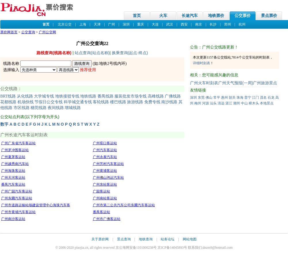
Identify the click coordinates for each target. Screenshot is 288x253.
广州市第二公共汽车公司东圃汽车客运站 (124, 205)
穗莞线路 (38, 108)
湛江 (228, 103)
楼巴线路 (118, 102)
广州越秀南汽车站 (15, 164)
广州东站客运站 (105, 184)
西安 (184, 24)
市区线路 (22, 108)
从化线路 (25, 96)
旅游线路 (135, 102)
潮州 (236, 103)
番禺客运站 (101, 212)
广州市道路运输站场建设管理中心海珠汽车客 (35, 205)
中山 (244, 103)
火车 (163, 15)
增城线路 (73, 108)
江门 (255, 98)
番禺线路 (105, 96)
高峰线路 (156, 96)
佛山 (209, 98)
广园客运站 (101, 191)
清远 (221, 103)
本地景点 (267, 103)
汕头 (213, 103)
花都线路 (8, 102)
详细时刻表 (201, 63)
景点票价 (269, 15)
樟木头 (254, 103)
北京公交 (65, 24)
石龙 (271, 98)
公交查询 (28, 32)
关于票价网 (100, 239)
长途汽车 (190, 15)
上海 (82, 24)
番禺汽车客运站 (13, 184)
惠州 (224, 98)
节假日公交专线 (48, 102)
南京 (198, 24)
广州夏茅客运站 (13, 157)
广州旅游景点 (265, 83)
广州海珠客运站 (13, 171)
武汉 (169, 24)
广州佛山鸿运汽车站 (108, 178)
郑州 (227, 24)
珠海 (240, 98)
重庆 (140, 24)
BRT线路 (8, 96)
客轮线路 (101, 102)
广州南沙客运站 (13, 219)
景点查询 (124, 239)
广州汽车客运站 (105, 150)
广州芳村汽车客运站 (108, 164)
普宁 (247, 98)
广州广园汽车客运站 (16, 191)
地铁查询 (146, 239)
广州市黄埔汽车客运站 (18, 212)
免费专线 (152, 102)
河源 (205, 103)
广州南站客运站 (105, 198)
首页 (137, 15)
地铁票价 (216, 15)
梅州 (197, 103)
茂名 (263, 98)
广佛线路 (173, 96)
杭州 (242, 24)
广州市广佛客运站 (106, 219)
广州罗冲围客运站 (15, 150)
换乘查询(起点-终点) (130, 52)
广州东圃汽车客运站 (16, 198)
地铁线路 (88, 96)
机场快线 (26, 102)
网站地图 (190, 239)
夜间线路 (56, 108)
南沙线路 (169, 102)
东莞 (201, 98)
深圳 (126, 24)
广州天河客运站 (13, 178)
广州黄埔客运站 (105, 171)
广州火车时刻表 (204, 83)
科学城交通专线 (78, 102)
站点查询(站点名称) (92, 52)
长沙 (213, 24)
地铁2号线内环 (112, 63)
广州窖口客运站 (105, 143)
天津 (97, 24)
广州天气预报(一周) (235, 83)
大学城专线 (44, 96)
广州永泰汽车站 (105, 157)
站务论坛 (167, 239)
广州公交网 (47, 32)
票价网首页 (9, 32)
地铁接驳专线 (67, 96)
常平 (216, 98)
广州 (111, 24)
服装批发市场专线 (130, 96)
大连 (155, 24)
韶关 (232, 98)
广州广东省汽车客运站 (18, 143)
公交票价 (243, 15)
